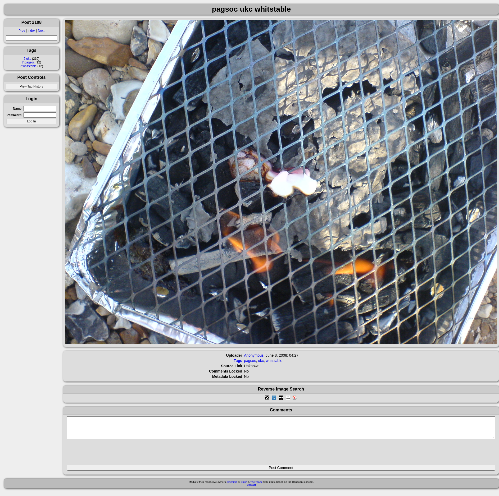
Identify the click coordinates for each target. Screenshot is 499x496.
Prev (22, 31)
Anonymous (254, 355)
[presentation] (107, 454)
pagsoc (30, 62)
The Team (256, 485)
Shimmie (232, 485)
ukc (28, 59)
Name (17, 109)
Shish (244, 485)
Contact (251, 488)
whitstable (29, 66)
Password (14, 115)
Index (31, 31)
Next (41, 31)
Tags (238, 361)
